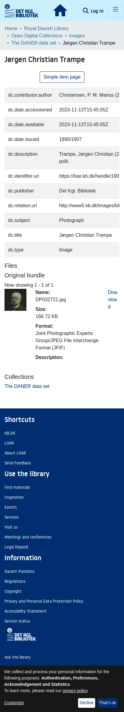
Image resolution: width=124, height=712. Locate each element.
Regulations (15, 581)
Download (112, 299)
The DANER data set (33, 42)
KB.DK (10, 433)
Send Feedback (18, 463)
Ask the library (18, 657)
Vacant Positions (20, 571)
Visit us (11, 527)
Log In (98, 11)
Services (12, 517)
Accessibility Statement (26, 611)
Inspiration (14, 497)
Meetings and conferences (28, 537)
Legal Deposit (17, 547)
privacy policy (75, 690)
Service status (17, 621)
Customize (14, 702)
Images (77, 35)
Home (11, 28)
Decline (87, 702)
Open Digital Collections (37, 35)
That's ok (107, 702)
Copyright (13, 591)
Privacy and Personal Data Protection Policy (44, 601)
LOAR (9, 443)
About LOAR (15, 453)
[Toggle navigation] (115, 11)
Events (11, 507)
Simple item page (62, 77)
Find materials (17, 487)
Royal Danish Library (46, 28)
